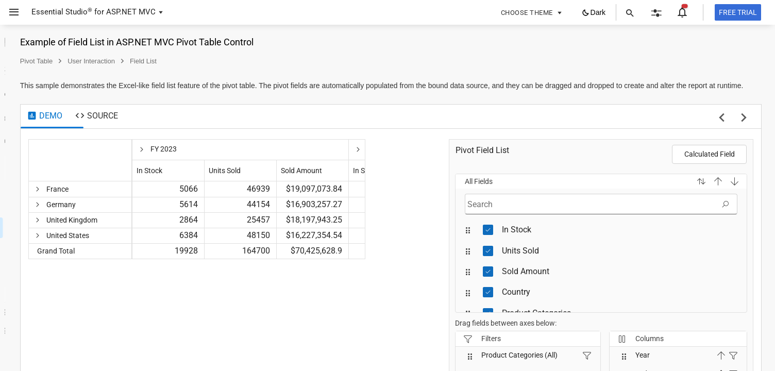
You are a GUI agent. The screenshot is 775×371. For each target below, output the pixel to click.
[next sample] (743, 128)
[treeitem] (74, 106)
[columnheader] (217, 170)
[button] (697, 192)
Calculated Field (709, 164)
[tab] (182, 127)
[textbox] (620, 214)
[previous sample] (721, 128)
